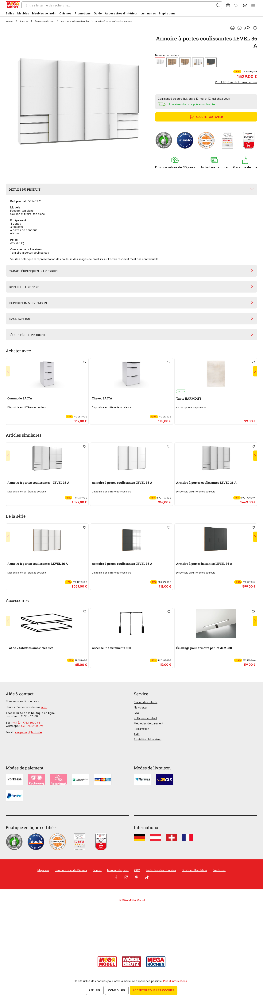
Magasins (43, 870)
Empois (97, 870)
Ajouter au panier (206, 116)
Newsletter (140, 707)
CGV (137, 870)
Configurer (117, 990)
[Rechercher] (218, 5)
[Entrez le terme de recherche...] (121, 5)
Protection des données (161, 870)
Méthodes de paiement (148, 723)
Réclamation (141, 728)
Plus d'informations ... (176, 981)
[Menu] (253, 5)
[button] (175, 162)
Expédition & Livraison (147, 739)
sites (44, 707)
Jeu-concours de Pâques (71, 870)
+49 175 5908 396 (32, 725)
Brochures (219, 870)
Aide (137, 734)
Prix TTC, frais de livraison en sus (236, 82)
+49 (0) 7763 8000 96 (26, 722)
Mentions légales (118, 870)
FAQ (136, 712)
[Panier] (245, 5)
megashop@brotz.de (28, 732)
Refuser (95, 990)
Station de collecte (145, 702)
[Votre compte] (228, 5)
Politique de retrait (145, 718)
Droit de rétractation (194, 870)
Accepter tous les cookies (153, 990)
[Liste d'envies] (236, 5)
